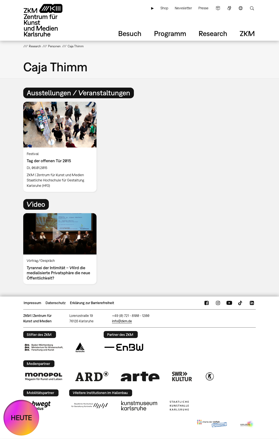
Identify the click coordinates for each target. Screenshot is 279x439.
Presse (203, 8)
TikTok (241, 303)
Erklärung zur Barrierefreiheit (92, 303)
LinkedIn (252, 303)
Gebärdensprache (229, 8)
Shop (164, 8)
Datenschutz (55, 303)
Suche (252, 8)
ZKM (247, 33)
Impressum (32, 303)
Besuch (129, 33)
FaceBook (206, 303)
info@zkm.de (122, 321)
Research (213, 33)
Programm (170, 33)
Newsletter (183, 8)
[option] (61, 147)
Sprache (241, 8)
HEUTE (21, 417)
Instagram (218, 303)
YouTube (229, 303)
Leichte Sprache (218, 8)
